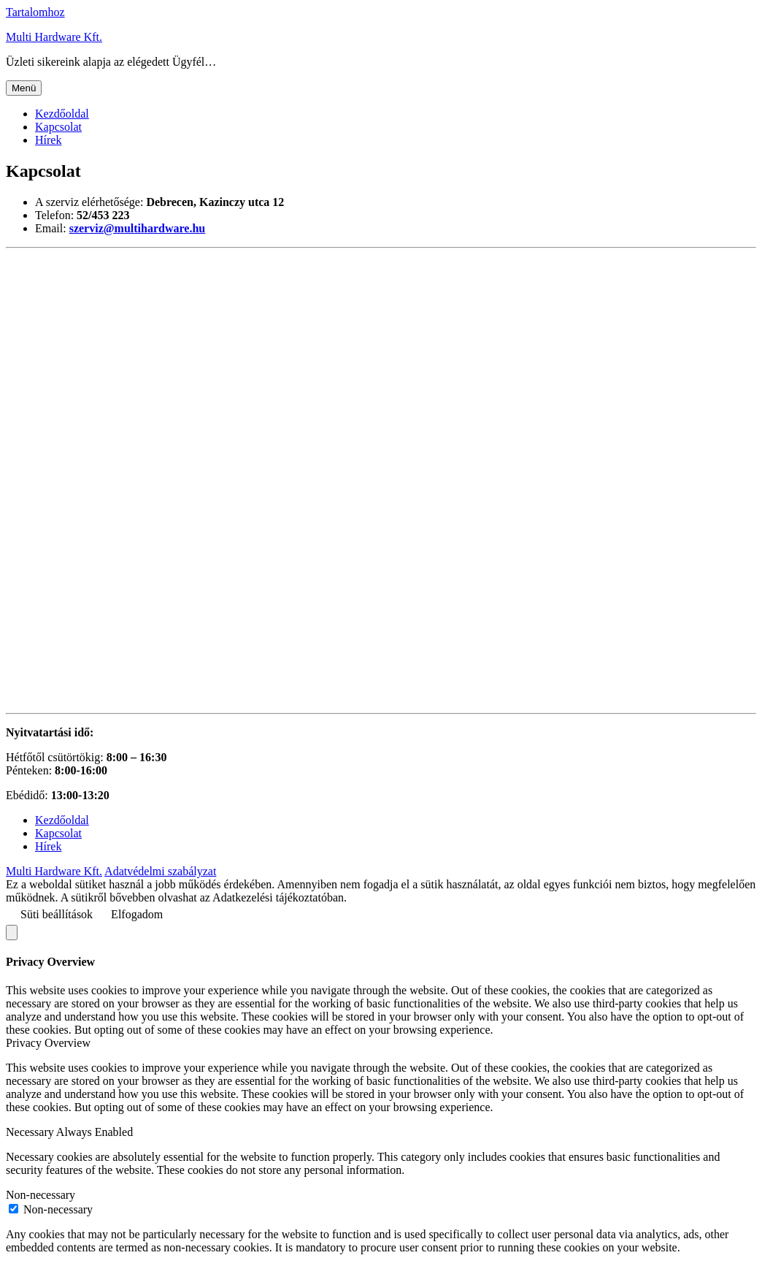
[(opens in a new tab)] (137, 228)
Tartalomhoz (35, 12)
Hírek (48, 140)
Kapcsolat (58, 127)
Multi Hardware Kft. (54, 37)
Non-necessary (40, 1195)
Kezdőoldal (62, 113)
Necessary (31, 1132)
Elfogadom (137, 914)
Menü (24, 88)
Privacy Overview (48, 1043)
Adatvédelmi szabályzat (160, 871)
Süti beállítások (56, 914)
